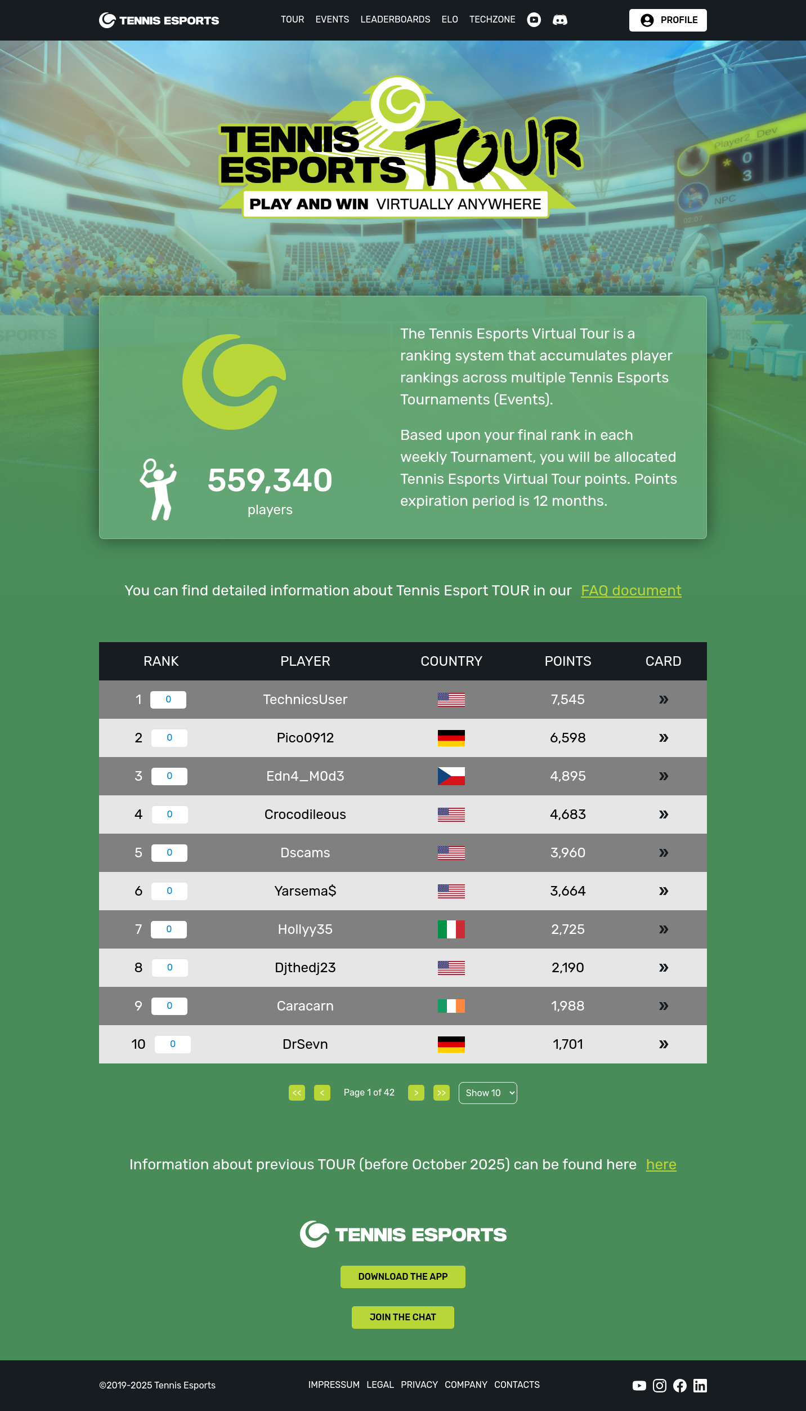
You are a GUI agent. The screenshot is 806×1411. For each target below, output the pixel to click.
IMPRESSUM (334, 1384)
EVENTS (332, 19)
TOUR (293, 19)
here (661, 1164)
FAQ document (631, 590)
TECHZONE (492, 19)
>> (441, 1092)
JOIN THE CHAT (403, 1317)
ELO (450, 19)
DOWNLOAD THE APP (403, 1276)
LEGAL (380, 1384)
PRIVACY (419, 1384)
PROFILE (679, 20)
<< (297, 1092)
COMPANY (466, 1384)
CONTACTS (517, 1384)
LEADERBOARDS (395, 19)
